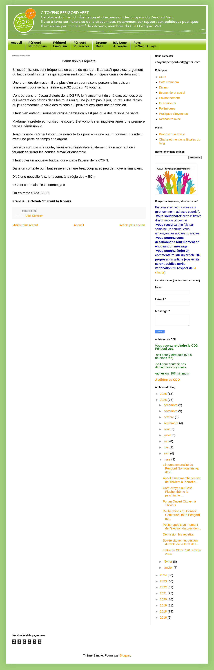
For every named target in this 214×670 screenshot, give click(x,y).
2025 (164, 399)
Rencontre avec (170, 119)
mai (166, 447)
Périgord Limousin (60, 44)
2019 (164, 605)
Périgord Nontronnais (37, 44)
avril (167, 453)
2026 (164, 393)
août (167, 429)
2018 (164, 611)
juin (166, 441)
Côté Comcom (34, 215)
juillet (168, 435)
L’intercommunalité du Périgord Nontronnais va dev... (181, 468)
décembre (171, 405)
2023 (164, 581)
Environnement (169, 98)
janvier (169, 567)
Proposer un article (172, 134)
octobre (169, 417)
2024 (164, 575)
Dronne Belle (101, 44)
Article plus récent (25, 225)
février (168, 561)
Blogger (125, 655)
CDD (162, 77)
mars (167, 459)
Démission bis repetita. (178, 534)
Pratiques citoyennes (173, 113)
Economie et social (172, 92)
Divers (163, 87)
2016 (164, 617)
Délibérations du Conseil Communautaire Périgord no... (181, 514)
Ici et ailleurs (167, 103)
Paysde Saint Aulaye (145, 44)
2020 (164, 599)
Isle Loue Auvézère (120, 44)
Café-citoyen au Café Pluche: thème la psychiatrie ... (177, 491)
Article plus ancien (132, 225)
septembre (171, 423)
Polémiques (167, 108)
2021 (164, 593)
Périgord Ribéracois (81, 44)
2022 (164, 587)
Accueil (16, 42)
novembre (171, 411)
